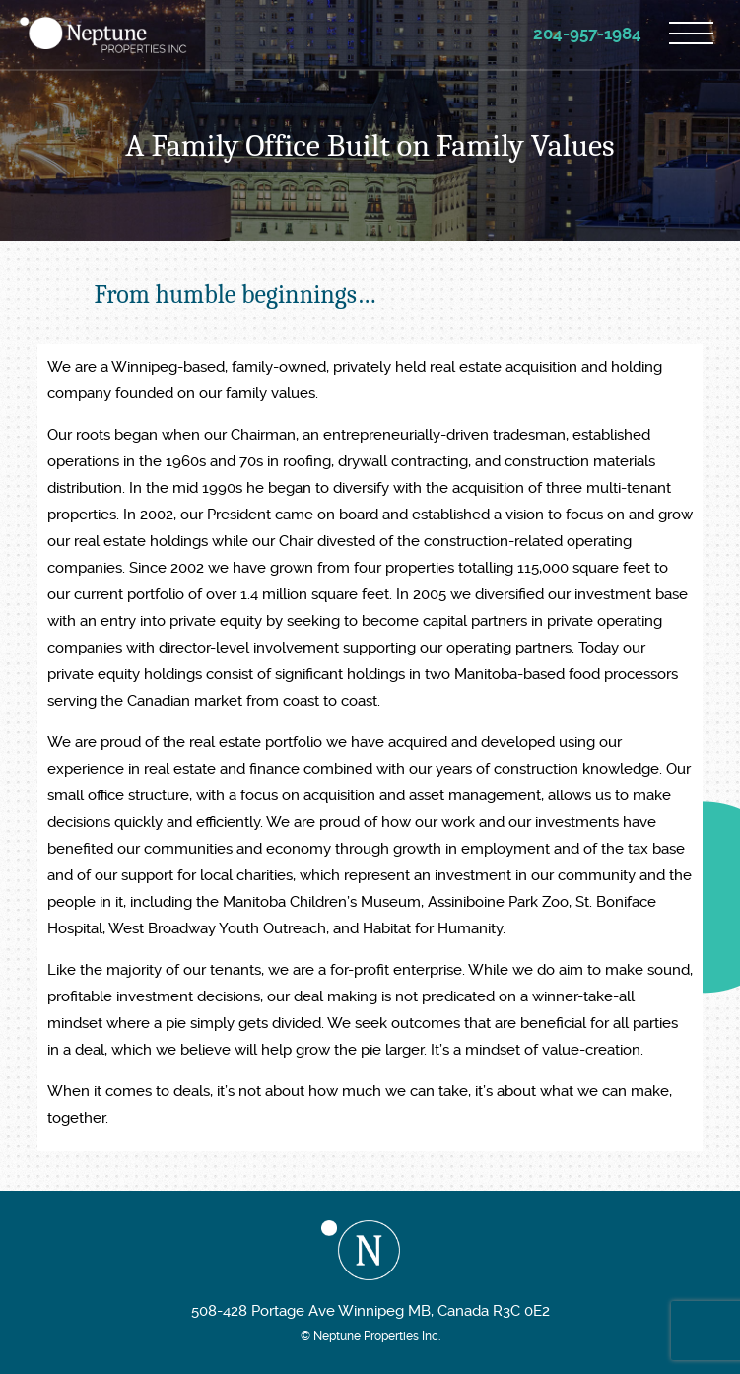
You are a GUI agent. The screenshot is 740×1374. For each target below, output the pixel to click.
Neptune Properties (103, 35)
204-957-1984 (587, 33)
